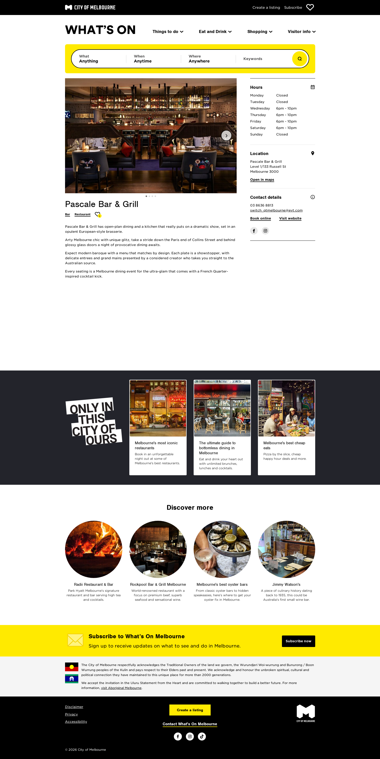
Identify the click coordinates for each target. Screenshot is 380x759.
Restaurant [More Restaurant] (83, 214)
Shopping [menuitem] (259, 31)
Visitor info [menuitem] (301, 31)
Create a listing (266, 8)
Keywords (252, 59)
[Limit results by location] (208, 59)
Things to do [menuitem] (168, 31)
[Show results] (299, 58)
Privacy (71, 714)
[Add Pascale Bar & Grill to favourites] (98, 215)
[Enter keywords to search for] (263, 61)
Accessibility (76, 722)
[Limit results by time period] (153, 59)
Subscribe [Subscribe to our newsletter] (293, 8)
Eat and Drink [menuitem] (215, 31)
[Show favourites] (310, 7)
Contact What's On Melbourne (190, 724)
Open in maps (262, 180)
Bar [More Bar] (67, 214)
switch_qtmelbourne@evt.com (276, 210)
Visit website (290, 218)
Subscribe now (298, 641)
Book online (260, 218)
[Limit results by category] (99, 59)
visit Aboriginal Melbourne (121, 688)
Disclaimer (74, 707)
